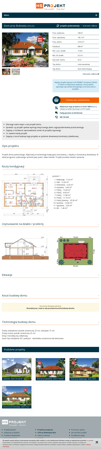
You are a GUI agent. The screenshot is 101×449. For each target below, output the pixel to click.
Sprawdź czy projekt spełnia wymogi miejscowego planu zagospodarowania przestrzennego (45, 127)
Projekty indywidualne (12, 435)
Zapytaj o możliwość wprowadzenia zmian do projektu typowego (33, 130)
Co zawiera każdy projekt (16, 133)
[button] (4, 49)
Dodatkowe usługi (78, 435)
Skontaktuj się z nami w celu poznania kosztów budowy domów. (50, 308)
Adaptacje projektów (11, 433)
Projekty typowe (10, 430)
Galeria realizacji (44, 435)
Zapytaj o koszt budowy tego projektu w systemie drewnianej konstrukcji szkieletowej (42, 136)
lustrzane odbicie (90, 26)
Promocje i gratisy (78, 430)
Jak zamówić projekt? (79, 433)
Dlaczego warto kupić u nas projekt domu (23, 124)
